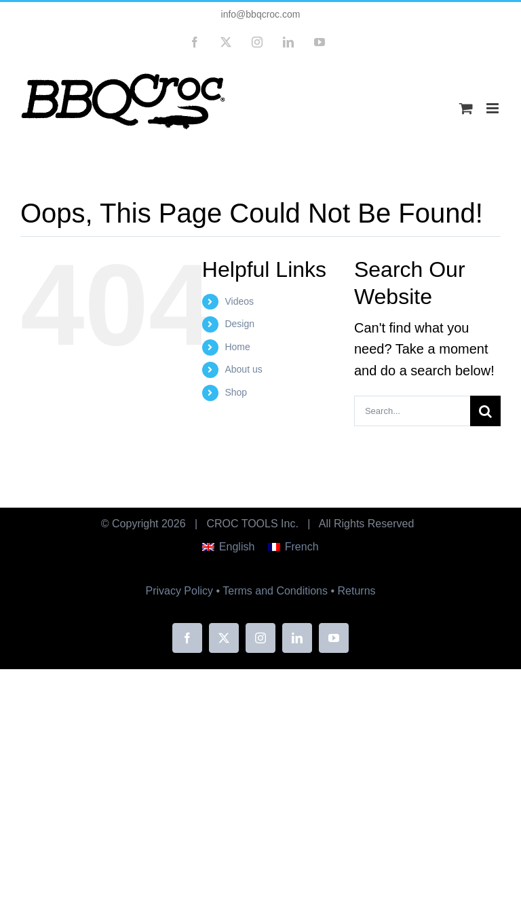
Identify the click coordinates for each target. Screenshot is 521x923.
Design (239, 323)
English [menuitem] (236, 546)
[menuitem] (228, 547)
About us (243, 369)
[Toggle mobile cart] (466, 108)
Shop (236, 392)
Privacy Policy (179, 591)
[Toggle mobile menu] (493, 108)
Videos (239, 301)
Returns (357, 591)
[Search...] (412, 411)
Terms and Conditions (275, 591)
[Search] (485, 411)
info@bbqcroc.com (261, 14)
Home (237, 346)
